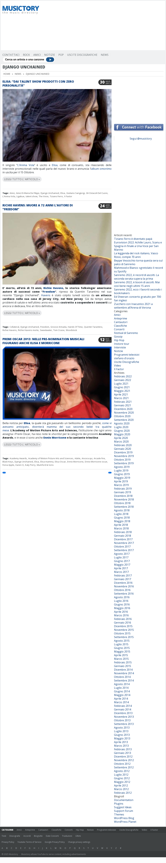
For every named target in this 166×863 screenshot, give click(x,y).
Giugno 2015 (122, 648)
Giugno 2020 (122, 430)
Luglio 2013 (121, 731)
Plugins (118, 803)
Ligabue (20, 196)
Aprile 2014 (121, 698)
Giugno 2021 (122, 387)
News (104, 55)
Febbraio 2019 (123, 488)
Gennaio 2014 (122, 709)
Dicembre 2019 (123, 452)
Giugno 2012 (122, 778)
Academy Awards (18, 458)
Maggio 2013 (122, 738)
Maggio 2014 (122, 695)
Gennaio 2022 (122, 380)
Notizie (49, 55)
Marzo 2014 (121, 702)
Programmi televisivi (126, 354)
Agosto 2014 (122, 684)
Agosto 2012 (122, 771)
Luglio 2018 (121, 514)
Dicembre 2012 (123, 756)
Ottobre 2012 (122, 764)
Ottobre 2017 (122, 546)
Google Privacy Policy (55, 842)
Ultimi (78, 836)
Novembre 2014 (124, 673)
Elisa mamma (46, 461)
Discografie (14, 836)
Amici (37, 55)
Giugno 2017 (122, 561)
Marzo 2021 (121, 398)
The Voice (44, 196)
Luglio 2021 (121, 383)
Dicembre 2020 (123, 409)
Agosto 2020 (122, 423)
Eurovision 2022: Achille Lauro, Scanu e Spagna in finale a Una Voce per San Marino (138, 246)
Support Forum (123, 811)
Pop (61, 55)
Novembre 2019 (124, 456)
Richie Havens (53, 288)
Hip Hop (119, 340)
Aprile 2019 (121, 481)
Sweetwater (46, 330)
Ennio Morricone (54, 437)
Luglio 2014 (121, 688)
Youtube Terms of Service (29, 842)
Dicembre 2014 (123, 669)
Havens (45, 295)
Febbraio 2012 (123, 793)
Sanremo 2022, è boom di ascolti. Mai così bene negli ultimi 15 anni (137, 284)
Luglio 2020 (121, 427)
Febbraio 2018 (123, 532)
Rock (26, 55)
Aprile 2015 (121, 655)
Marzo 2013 (121, 745)
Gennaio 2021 (122, 405)
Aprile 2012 (121, 785)
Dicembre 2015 (123, 626)
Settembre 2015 (124, 637)
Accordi (27, 836)
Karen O (20, 464)
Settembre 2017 (124, 550)
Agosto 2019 (122, 467)
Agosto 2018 (122, 510)
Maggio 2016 (122, 608)
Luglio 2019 (121, 470)
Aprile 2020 (121, 438)
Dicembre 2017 (123, 539)
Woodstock (71, 330)
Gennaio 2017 (122, 579)
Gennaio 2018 (122, 535)
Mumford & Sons (45, 464)
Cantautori (120, 322)
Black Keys (7, 461)
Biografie (38, 836)
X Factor (68, 196)
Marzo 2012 (121, 789)
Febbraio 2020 (123, 445)
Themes (119, 814)
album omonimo (101, 168)
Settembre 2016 (124, 593)
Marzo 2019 (121, 485)
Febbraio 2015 (123, 662)
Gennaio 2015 (122, 666)
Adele (77, 458)
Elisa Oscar (60, 461)
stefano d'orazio (124, 358)
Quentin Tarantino (93, 326)
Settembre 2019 (124, 463)
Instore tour (121, 344)
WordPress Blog (124, 818)
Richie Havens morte (28, 330)
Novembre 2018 (124, 499)
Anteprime (120, 318)
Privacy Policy (8, 842)
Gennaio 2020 (122, 449)
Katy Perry (30, 464)
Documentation (123, 800)
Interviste (120, 347)
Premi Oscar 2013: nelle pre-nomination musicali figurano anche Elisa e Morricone (43, 341)
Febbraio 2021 (123, 402)
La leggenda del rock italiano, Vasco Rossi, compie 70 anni (136, 255)
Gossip (118, 336)
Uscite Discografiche (82, 55)
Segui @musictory (141, 138)
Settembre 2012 (124, 767)
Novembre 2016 (124, 586)
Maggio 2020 (122, 434)
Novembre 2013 (124, 717)
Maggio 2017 (122, 564)
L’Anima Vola (25, 165)
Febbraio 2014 (123, 706)
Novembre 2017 (124, 543)
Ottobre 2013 (122, 720)
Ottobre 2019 (122, 459)
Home (6, 73)
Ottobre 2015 (122, 633)
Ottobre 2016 (122, 590)
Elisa (54, 165)
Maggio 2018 (122, 521)
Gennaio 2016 (122, 622)
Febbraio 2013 (123, 749)
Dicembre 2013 (123, 713)
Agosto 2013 (122, 727)
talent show (31, 196)
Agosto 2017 (122, 554)
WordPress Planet (125, 822)
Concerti (119, 329)
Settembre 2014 (124, 680)
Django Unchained (50, 193)
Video (117, 365)
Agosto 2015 (122, 640)
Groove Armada (58, 326)
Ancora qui (87, 458)
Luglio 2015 (121, 644)
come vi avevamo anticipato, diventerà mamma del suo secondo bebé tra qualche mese (57, 426)
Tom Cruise (59, 330)
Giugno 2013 (122, 735)
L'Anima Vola (8, 196)
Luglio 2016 (121, 601)
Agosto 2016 (122, 597)
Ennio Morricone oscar (96, 461)
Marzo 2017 (121, 572)
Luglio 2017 (121, 557)
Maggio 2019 (122, 478)
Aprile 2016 (121, 612)
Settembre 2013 (124, 724)
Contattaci (10, 55)
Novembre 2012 (124, 760)
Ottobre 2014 (122, 677)
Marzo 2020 (121, 441)
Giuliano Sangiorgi (75, 193)
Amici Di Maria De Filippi (27, 193)
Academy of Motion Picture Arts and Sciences (50, 458)
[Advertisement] (101, 25)
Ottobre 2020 (122, 416)
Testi (4, 836)
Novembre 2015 (124, 630)
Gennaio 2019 (122, 492)
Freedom (49, 291)
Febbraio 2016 (123, 619)
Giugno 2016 (122, 604)
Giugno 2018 (122, 517)
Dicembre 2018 (123, 496)
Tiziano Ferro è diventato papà (133, 239)
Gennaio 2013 (122, 753)
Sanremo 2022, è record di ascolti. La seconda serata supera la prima (136, 276)
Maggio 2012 (122, 782)
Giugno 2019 (122, 474)
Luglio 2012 (121, 774)
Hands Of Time (75, 326)
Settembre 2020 (124, 420)
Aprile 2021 (121, 394)
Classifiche (120, 325)
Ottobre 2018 (122, 503)
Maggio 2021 (122, 391)
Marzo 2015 (121, 659)
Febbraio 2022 (123, 376)
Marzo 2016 (121, 615)
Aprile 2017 (121, 568)
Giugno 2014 (122, 691)
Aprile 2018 (121, 525)
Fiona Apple (8, 464)
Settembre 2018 (124, 507)
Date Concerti (52, 836)
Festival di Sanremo (126, 333)
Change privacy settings (79, 842)
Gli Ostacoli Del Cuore (97, 193)
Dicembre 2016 (123, 583)
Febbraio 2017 (123, 575)
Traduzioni (67, 836)
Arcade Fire (99, 458)
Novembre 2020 (124, 412)
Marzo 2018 (121, 528)
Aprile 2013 (121, 742)
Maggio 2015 (122, 651)
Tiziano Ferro (56, 196)
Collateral (14, 326)
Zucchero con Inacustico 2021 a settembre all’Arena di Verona (133, 305)
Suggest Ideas (123, 807)
